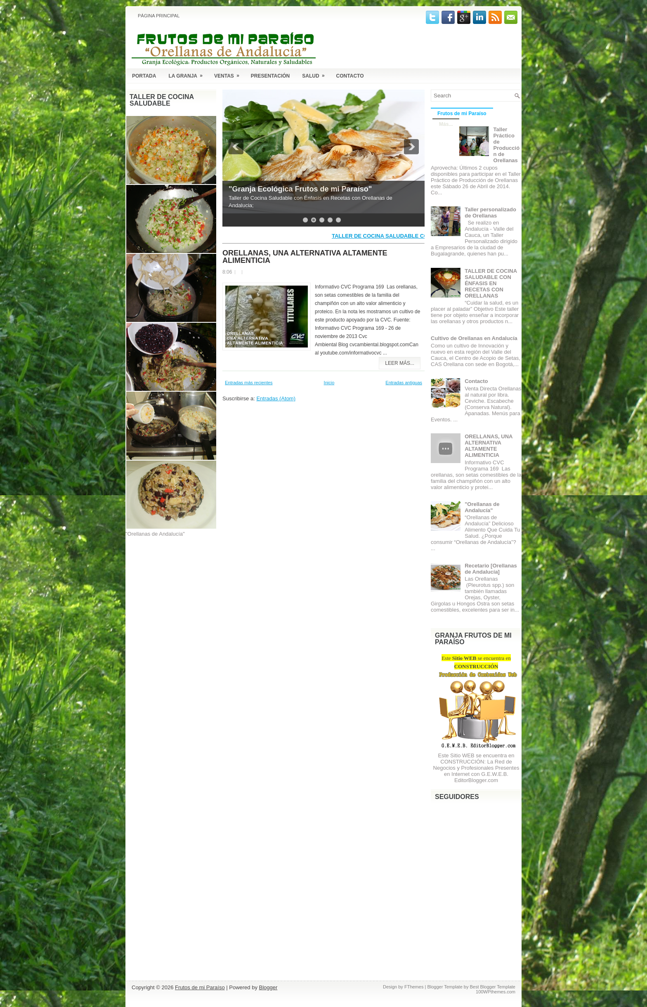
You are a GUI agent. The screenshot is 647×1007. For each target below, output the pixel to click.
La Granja (188, 74)
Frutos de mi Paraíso (461, 113)
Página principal (158, 15)
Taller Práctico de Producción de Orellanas (507, 144)
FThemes (413, 986)
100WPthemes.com (495, 991)
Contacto (350, 76)
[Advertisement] (166, 584)
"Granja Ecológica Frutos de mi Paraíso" (300, 189)
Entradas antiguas (403, 382)
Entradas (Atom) (275, 398)
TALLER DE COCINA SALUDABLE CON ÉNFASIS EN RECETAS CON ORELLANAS (491, 283)
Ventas (229, 74)
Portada (144, 76)
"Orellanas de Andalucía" (482, 507)
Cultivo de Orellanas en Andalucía (474, 338)
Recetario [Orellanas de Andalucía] (491, 569)
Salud (316, 74)
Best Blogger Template (492, 986)
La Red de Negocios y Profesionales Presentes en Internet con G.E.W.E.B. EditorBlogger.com (476, 771)
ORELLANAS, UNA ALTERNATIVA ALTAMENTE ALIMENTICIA (304, 256)
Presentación (270, 76)
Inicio (329, 382)
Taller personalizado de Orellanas (490, 212)
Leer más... (399, 363)
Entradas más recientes (249, 382)
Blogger (268, 987)
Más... (446, 124)
